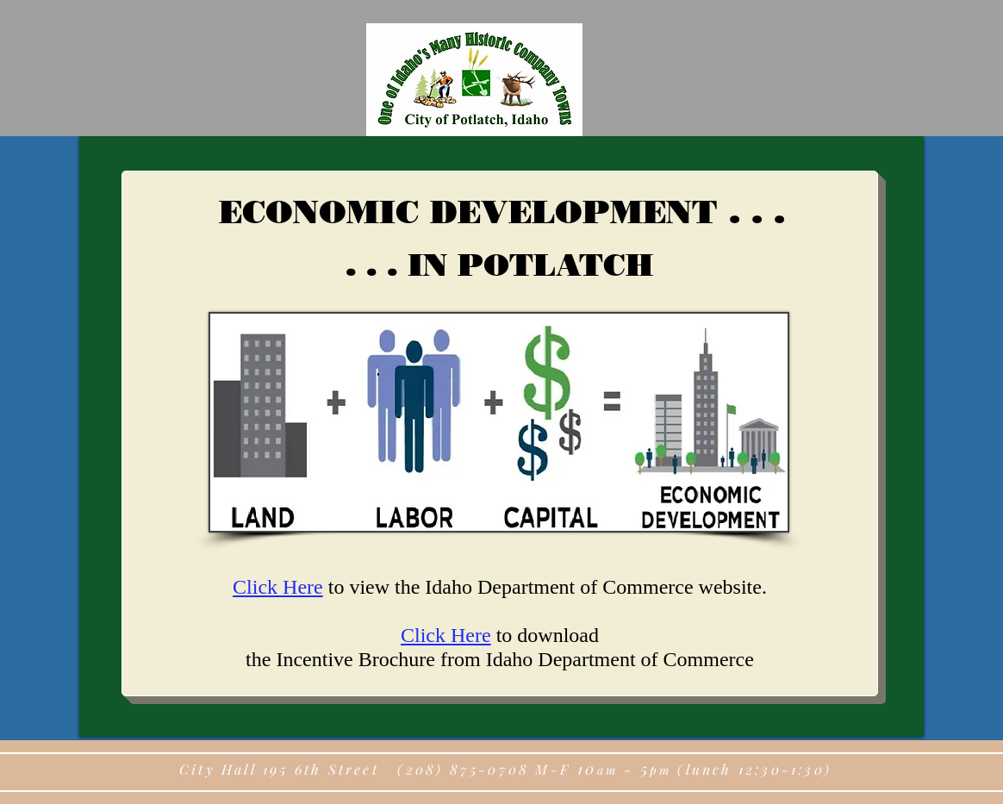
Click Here (278, 587)
